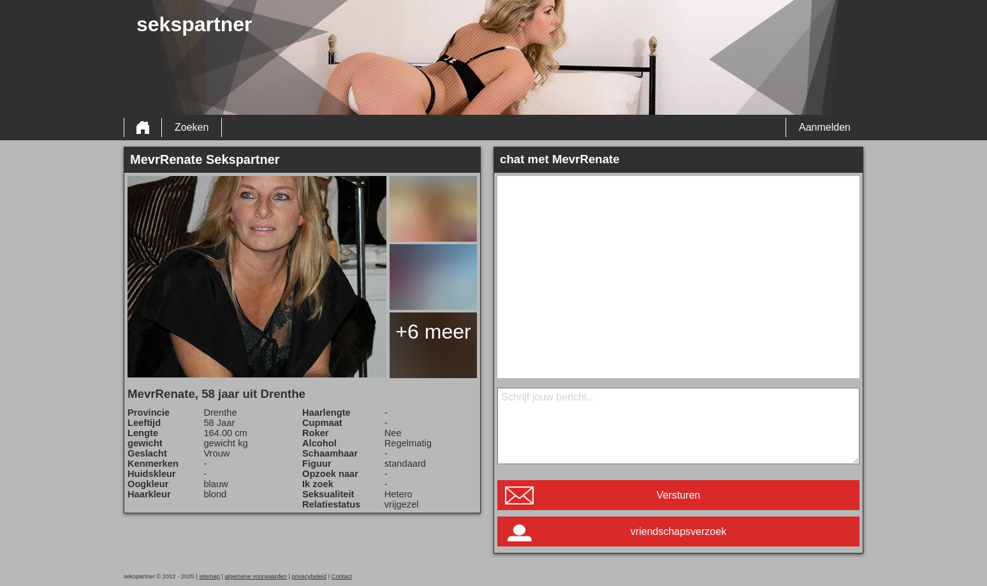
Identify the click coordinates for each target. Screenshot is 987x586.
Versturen (678, 495)
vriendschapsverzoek (678, 531)
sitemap (209, 576)
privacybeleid (309, 576)
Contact (342, 576)
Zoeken (191, 127)
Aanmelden (825, 127)
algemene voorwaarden (255, 576)
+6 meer (433, 331)
